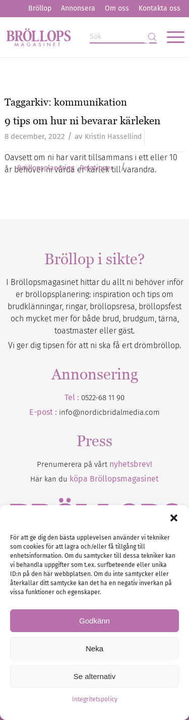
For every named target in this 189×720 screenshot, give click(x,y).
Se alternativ (94, 676)
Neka (94, 648)
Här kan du (94, 479)
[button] (174, 518)
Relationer (96, 168)
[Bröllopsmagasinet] (76, 37)
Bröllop (39, 8)
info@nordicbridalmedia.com (109, 412)
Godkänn (94, 620)
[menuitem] (39, 8)
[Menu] (170, 37)
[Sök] (123, 37)
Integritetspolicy (94, 699)
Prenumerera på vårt (94, 464)
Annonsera (78, 8)
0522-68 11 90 (102, 397)
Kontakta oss (159, 8)
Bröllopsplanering (45, 168)
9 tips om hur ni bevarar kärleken (82, 120)
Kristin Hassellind (113, 136)
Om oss (117, 8)
